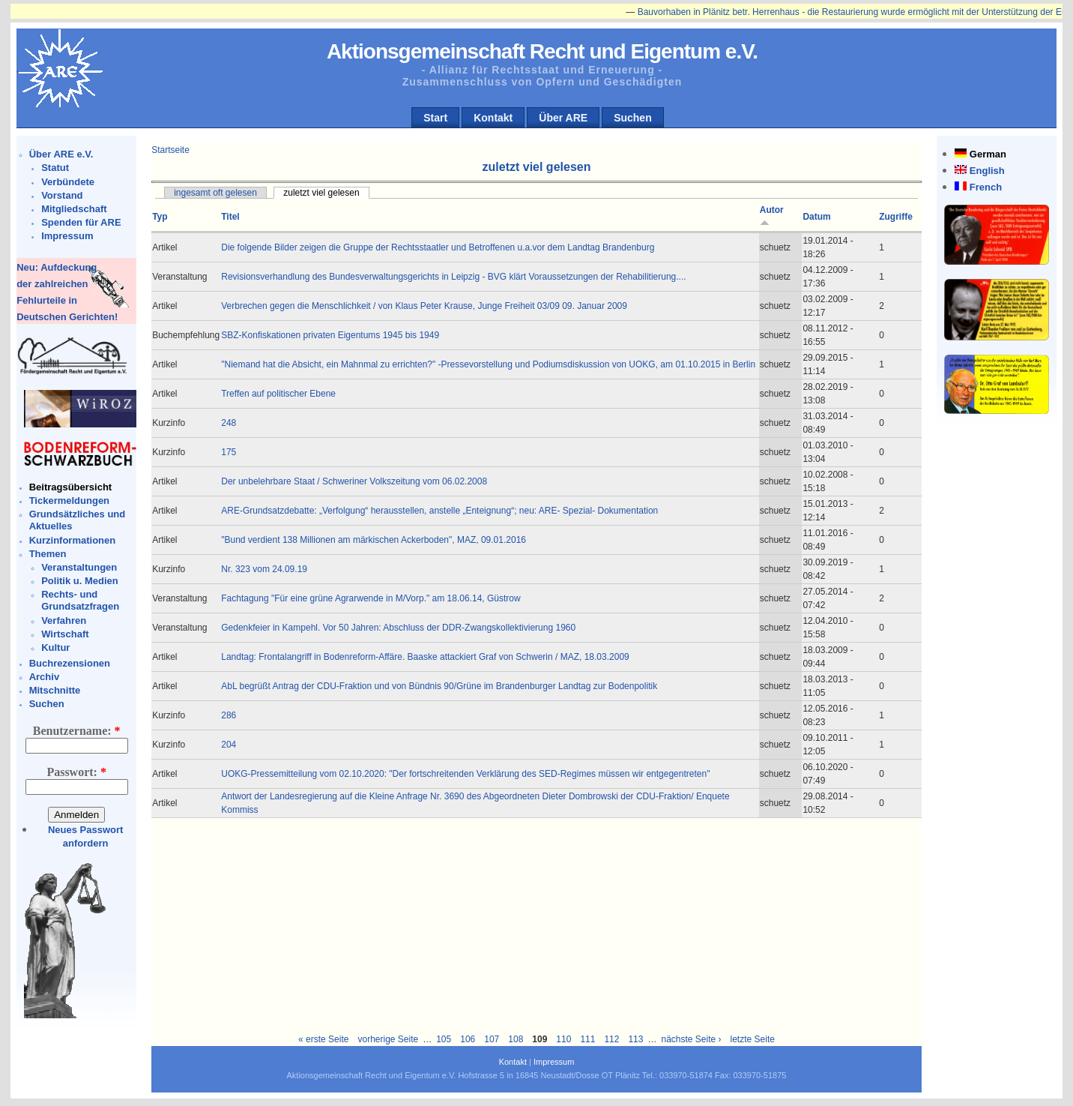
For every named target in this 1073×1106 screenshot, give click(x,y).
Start (435, 118)
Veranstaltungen (79, 567)
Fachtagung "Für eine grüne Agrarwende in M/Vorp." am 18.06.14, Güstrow (370, 598)
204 (228, 744)
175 (228, 452)
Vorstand (61, 195)
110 (563, 1039)
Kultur (55, 647)
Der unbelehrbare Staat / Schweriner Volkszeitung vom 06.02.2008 (354, 481)
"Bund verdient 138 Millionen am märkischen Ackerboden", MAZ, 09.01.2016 (373, 540)
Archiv (44, 676)
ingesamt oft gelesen (215, 192)
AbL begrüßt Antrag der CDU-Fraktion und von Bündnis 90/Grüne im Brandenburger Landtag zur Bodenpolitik (439, 686)
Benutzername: (77, 730)
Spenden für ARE (81, 222)
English (987, 170)
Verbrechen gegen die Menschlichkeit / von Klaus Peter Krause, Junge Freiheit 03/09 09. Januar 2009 (424, 306)
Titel (230, 216)
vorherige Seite (387, 1039)
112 (611, 1039)
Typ (159, 216)
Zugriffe (896, 216)
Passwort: (76, 772)
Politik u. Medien (79, 580)
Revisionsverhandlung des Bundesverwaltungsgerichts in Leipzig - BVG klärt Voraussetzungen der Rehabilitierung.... (453, 276)
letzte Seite (753, 1039)
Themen (48, 553)
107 (491, 1039)
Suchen (633, 118)
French (986, 187)
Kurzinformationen (72, 540)
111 (587, 1039)
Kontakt (493, 118)
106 (467, 1039)
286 (228, 715)
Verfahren (63, 620)
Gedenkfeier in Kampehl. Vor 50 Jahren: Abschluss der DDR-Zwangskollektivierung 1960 (398, 627)
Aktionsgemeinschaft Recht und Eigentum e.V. (542, 51)
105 (443, 1039)
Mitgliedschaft (73, 208)
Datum (816, 216)
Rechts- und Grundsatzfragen (80, 600)
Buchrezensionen (69, 663)
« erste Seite (323, 1039)
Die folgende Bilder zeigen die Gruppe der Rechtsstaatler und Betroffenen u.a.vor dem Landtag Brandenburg (437, 247)
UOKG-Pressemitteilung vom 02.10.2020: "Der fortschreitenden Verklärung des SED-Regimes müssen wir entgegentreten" (465, 774)
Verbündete (67, 181)
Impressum (67, 235)
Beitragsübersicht (70, 487)
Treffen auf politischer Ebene (278, 393)
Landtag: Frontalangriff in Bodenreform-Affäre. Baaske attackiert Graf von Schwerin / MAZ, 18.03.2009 (425, 657)
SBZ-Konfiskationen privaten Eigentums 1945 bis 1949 (330, 335)
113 (635, 1039)
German (988, 154)
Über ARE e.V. (61, 154)
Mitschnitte (55, 690)
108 (515, 1039)
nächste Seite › (691, 1039)
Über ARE (563, 118)
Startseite (170, 150)
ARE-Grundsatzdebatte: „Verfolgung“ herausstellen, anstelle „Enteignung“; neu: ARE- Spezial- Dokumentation (439, 510)
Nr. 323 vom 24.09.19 (264, 569)
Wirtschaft (64, 634)
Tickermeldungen (69, 500)
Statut (55, 167)
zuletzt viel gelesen (321, 192)
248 (228, 423)
